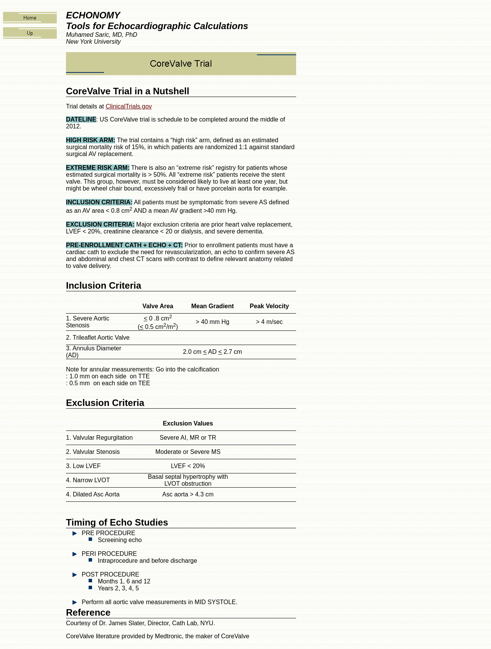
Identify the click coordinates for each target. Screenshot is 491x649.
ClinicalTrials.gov (128, 106)
